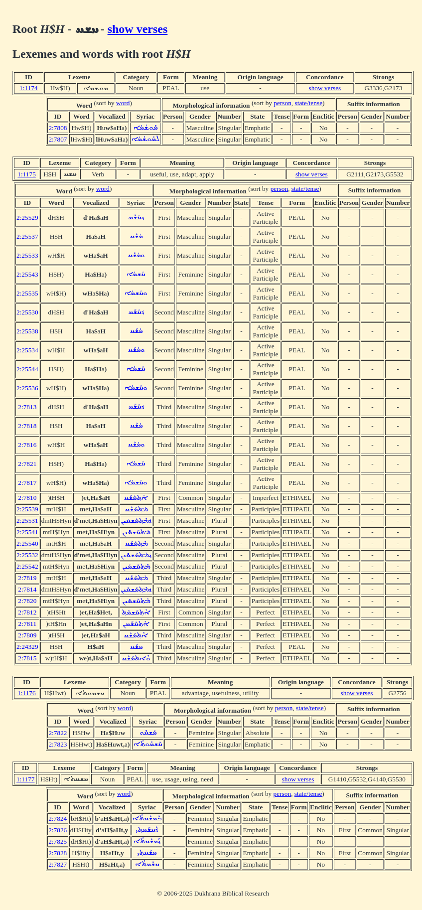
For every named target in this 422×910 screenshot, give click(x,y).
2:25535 (27, 293)
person (282, 103)
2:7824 (57, 818)
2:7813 (27, 407)
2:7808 (57, 128)
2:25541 (27, 532)
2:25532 (27, 555)
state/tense (309, 103)
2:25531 (27, 520)
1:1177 (25, 779)
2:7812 (27, 612)
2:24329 (27, 646)
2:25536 (27, 388)
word (123, 103)
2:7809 (27, 635)
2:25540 (27, 543)
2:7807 (57, 139)
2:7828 (57, 853)
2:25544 (27, 369)
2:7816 (27, 445)
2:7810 (27, 497)
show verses (138, 28)
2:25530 (27, 312)
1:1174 (28, 88)
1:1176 (26, 693)
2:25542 (27, 566)
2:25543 (27, 274)
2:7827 (57, 864)
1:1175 (26, 174)
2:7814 (27, 589)
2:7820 (27, 601)
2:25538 (27, 331)
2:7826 (57, 830)
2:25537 (27, 236)
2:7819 (27, 578)
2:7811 (27, 623)
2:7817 (27, 482)
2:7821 (27, 463)
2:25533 (27, 255)
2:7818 (27, 426)
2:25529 (27, 217)
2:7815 (27, 658)
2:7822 (57, 733)
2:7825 (57, 841)
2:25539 (27, 509)
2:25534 (27, 350)
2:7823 (57, 744)
